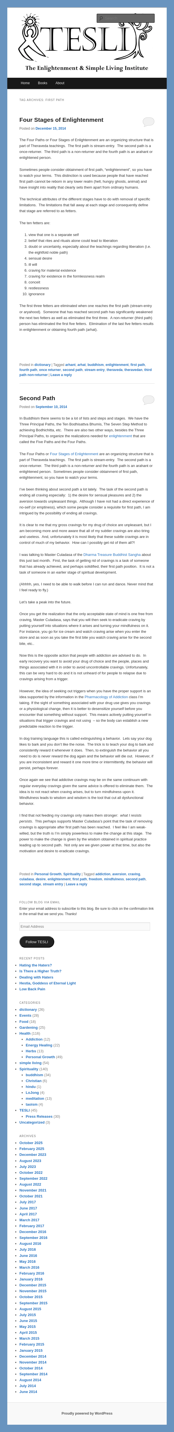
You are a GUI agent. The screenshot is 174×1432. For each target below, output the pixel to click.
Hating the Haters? (35, 965)
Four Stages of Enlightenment (61, 119)
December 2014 (32, 1356)
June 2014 (28, 1392)
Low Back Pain (32, 989)
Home (25, 83)
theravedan (134, 370)
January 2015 (30, 1350)
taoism (32, 1104)
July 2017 (27, 1202)
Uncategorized (32, 1122)
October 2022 (30, 1172)
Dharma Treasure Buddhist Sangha (112, 555)
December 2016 (32, 1232)
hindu (31, 1087)
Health (25, 1033)
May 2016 (27, 1261)
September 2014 (33, 1374)
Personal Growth (47, 874)
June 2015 (28, 1321)
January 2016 (30, 1279)
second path (73, 370)
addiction (102, 874)
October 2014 (30, 1368)
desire (41, 879)
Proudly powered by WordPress (87, 1413)
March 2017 (29, 1220)
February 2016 (31, 1273)
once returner (50, 370)
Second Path (37, 398)
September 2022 (33, 1178)
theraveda (115, 370)
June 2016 (28, 1256)
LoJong (32, 1092)
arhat (81, 365)
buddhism (96, 365)
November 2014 (32, 1362)
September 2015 (33, 1303)
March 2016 (29, 1267)
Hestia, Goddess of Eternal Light (47, 983)
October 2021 (30, 1196)
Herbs (31, 1051)
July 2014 (27, 1386)
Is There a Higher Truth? (40, 971)
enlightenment (117, 365)
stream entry (94, 370)
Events (25, 1015)
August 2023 (30, 1161)
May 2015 (27, 1327)
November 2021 (32, 1190)
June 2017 (28, 1208)
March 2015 (29, 1338)
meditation (35, 1098)
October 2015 (30, 1297)
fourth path (28, 370)
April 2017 (28, 1214)
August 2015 (30, 1309)
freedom (95, 879)
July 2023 (27, 1167)
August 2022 (30, 1184)
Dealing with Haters (36, 977)
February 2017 (31, 1226)
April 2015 (28, 1332)
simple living (30, 1063)
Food (23, 1021)
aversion (119, 874)
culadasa (26, 879)
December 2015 (32, 1285)
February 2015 (31, 1344)
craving (134, 874)
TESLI (24, 1110)
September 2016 (33, 1238)
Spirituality (72, 874)
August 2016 (30, 1243)
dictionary (42, 365)
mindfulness (114, 879)
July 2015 (27, 1315)
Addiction (34, 1039)
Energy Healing (39, 1045)
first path (137, 365)
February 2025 (31, 1149)
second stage (30, 884)
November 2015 (32, 1291)
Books (42, 83)
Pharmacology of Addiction (106, 697)
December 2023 (32, 1155)
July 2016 (27, 1249)
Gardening (28, 1027)
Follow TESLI (37, 942)
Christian (34, 1081)
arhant (70, 365)
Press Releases (39, 1116)
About (59, 83)
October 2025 (30, 1143)
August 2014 (30, 1380)
